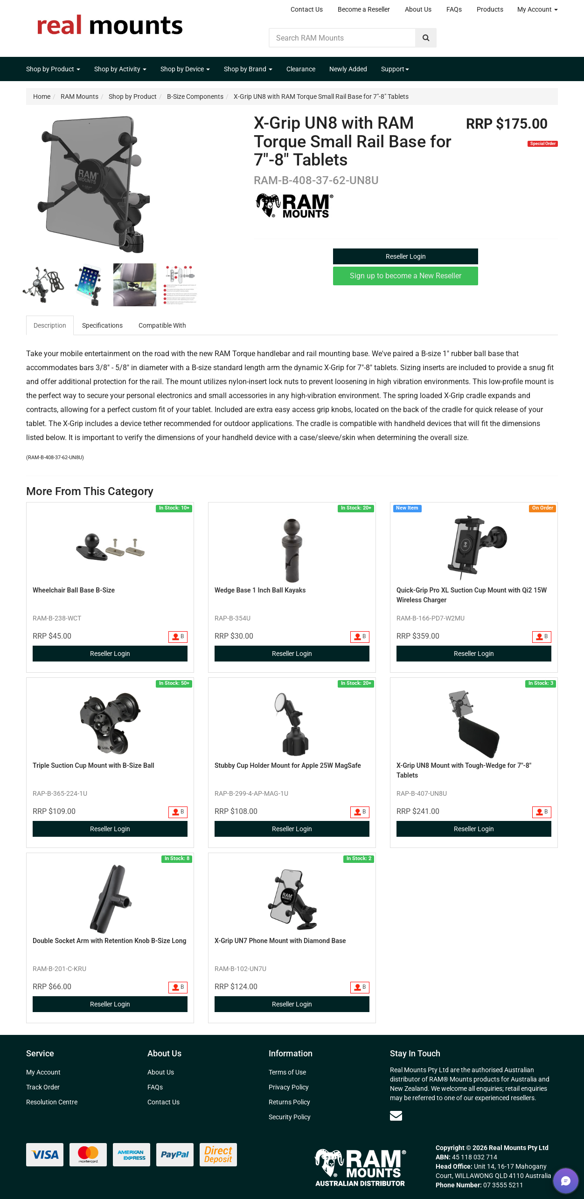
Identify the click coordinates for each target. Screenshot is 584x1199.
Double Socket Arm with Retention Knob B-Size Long (110, 940)
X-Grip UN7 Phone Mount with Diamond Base (280, 940)
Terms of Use (287, 1072)
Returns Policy (289, 1102)
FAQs (454, 9)
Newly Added (348, 69)
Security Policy (290, 1117)
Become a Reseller (364, 9)
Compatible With (162, 325)
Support (395, 69)
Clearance (300, 69)
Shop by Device (185, 69)
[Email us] (396, 1116)
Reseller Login (406, 256)
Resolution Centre (51, 1102)
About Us (418, 9)
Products (490, 9)
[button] (565, 1180)
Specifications (102, 325)
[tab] (50, 325)
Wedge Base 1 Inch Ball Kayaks (260, 590)
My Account (537, 9)
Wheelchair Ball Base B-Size (74, 590)
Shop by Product (53, 69)
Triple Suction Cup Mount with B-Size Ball (93, 765)
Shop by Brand (248, 69)
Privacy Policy (289, 1087)
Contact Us (307, 9)
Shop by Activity (120, 69)
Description (50, 325)
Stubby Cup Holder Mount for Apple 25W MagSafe (288, 765)
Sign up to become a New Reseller (405, 275)
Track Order (43, 1087)
